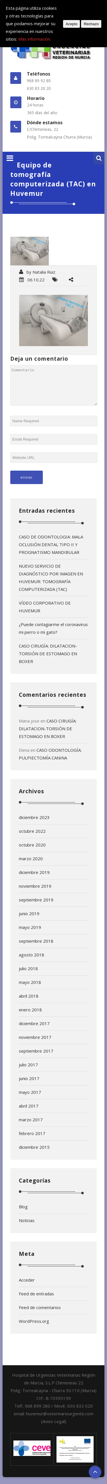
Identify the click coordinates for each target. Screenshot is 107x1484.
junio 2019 (29, 920)
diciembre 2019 (34, 879)
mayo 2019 (30, 934)
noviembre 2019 (35, 893)
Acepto (72, 24)
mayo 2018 (30, 989)
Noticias (27, 1227)
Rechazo (91, 24)
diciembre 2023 (34, 824)
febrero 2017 (32, 1140)
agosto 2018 (31, 961)
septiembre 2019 (36, 906)
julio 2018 (28, 975)
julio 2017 (28, 1071)
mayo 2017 (30, 1099)
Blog (23, 1213)
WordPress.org (34, 1328)
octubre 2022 (32, 838)
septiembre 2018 (36, 948)
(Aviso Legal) (53, 1428)
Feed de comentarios (40, 1314)
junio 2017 (29, 1085)
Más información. (34, 39)
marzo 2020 (31, 865)
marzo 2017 (31, 1126)
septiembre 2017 (36, 1058)
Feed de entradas (36, 1300)
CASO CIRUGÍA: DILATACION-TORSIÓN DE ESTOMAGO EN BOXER (48, 660)
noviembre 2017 (35, 1044)
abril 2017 (29, 1113)
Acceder (27, 1287)
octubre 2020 (32, 852)
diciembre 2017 (34, 1030)
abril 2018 (29, 1003)
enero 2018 (30, 1016)
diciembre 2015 (34, 1154)
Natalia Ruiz (44, 272)
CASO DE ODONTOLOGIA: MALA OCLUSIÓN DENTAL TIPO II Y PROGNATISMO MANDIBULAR (51, 551)
